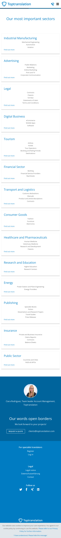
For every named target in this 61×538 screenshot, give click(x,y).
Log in (30, 454)
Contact (30, 477)
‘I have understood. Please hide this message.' (30, 535)
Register (30, 451)
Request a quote (16, 431)
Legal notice (31, 470)
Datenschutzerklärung (30, 473)
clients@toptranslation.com (42, 431)
